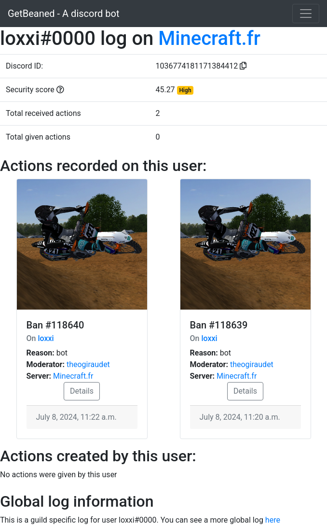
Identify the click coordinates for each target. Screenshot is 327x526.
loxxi (46, 338)
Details (82, 391)
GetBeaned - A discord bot (63, 13)
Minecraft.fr (209, 38)
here (272, 520)
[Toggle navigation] (305, 13)
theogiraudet (88, 364)
